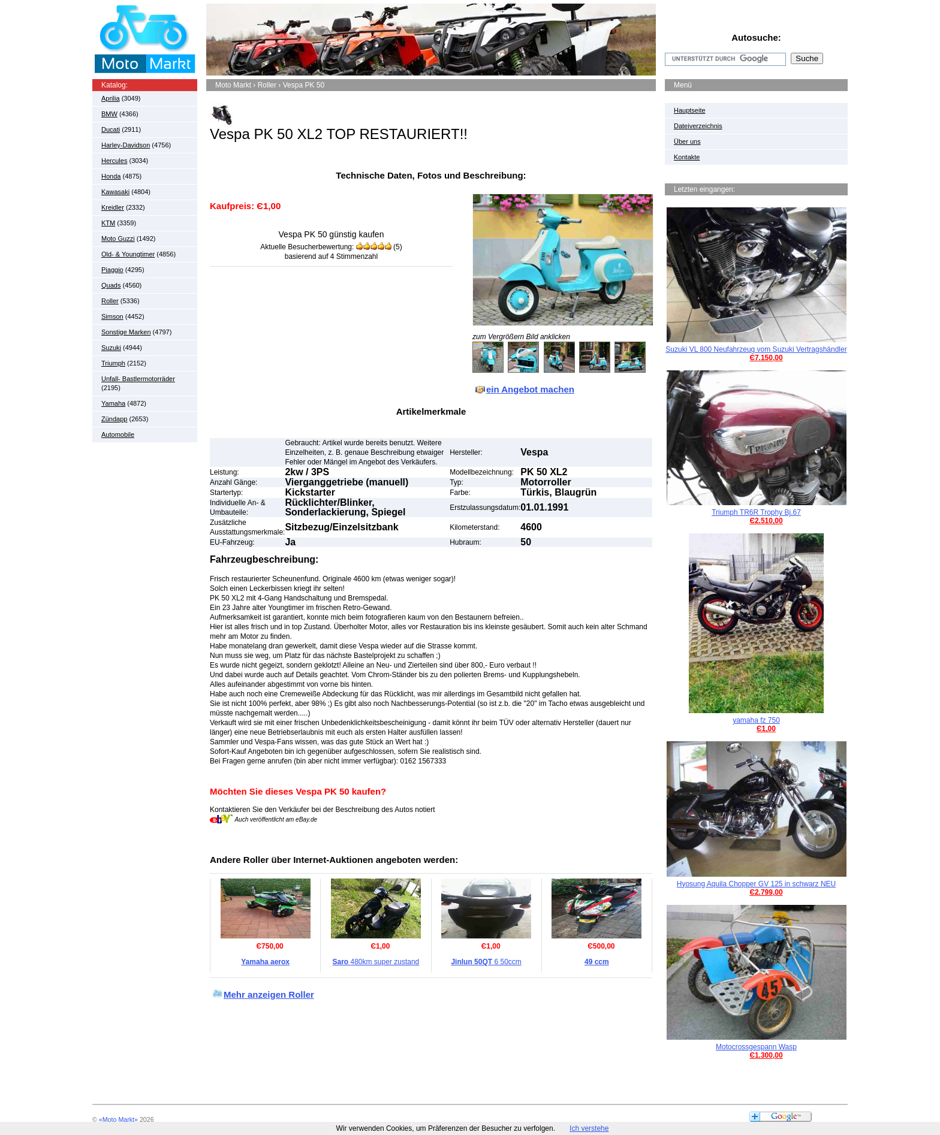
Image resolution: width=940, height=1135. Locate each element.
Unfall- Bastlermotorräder (138, 378)
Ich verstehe (589, 1128)
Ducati (110, 129)
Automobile (117, 434)
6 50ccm (486, 962)
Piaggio (112, 269)
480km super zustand (376, 962)
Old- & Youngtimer (128, 254)
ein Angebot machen (530, 389)
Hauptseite (690, 110)
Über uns (687, 141)
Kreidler (112, 207)
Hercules (114, 160)
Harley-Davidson (125, 145)
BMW (109, 113)
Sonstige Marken (126, 332)
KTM (108, 223)
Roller (110, 300)
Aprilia (110, 98)
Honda (110, 176)
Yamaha (113, 403)
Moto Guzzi (118, 238)
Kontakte (687, 157)
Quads (110, 285)
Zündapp (114, 418)
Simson (112, 316)
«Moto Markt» (118, 1119)
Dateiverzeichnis (698, 125)
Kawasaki (115, 191)
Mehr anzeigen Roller (269, 994)
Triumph (113, 363)
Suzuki (111, 347)
